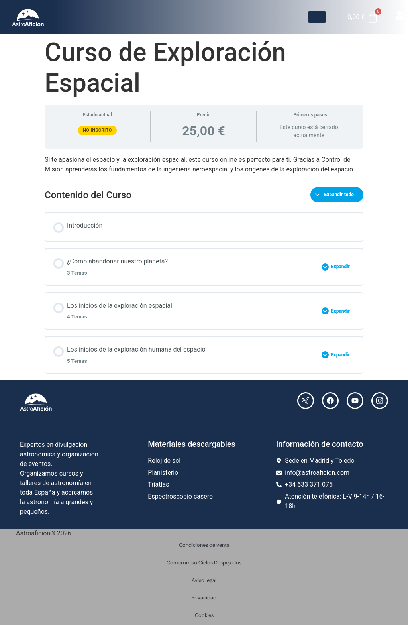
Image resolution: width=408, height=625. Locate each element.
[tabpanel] (204, 164)
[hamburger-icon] (317, 17)
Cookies (204, 615)
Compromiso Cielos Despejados (204, 562)
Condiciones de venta (204, 545)
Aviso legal (204, 580)
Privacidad (204, 597)
